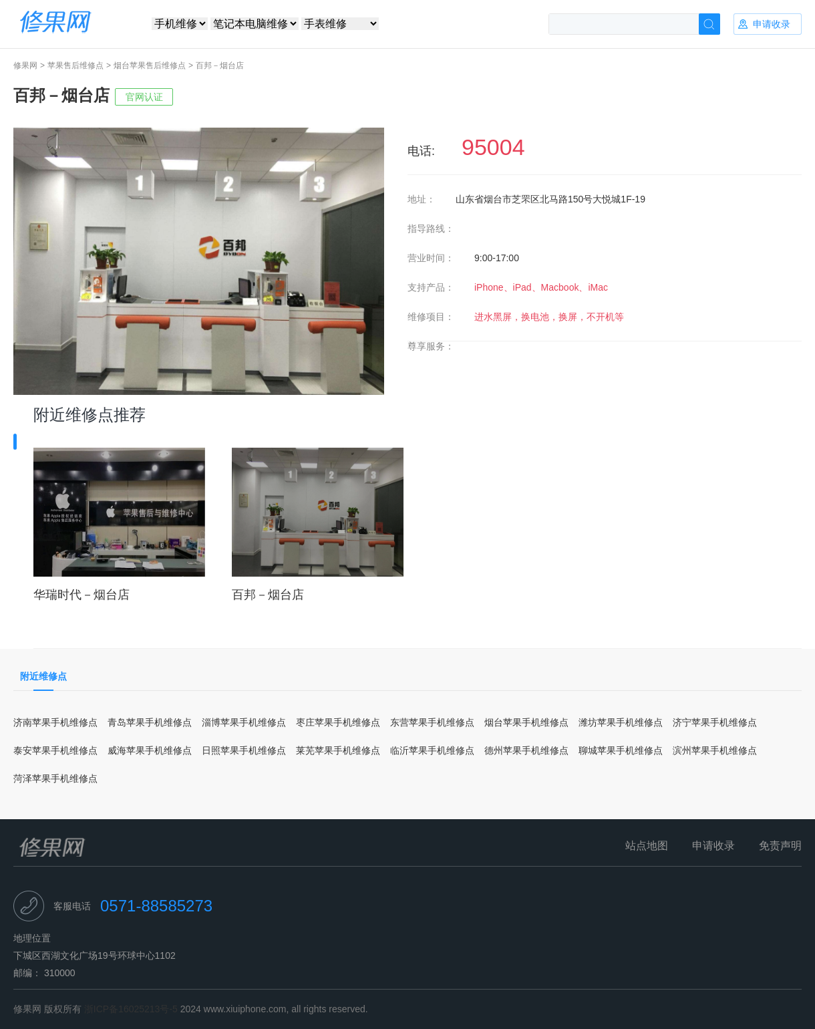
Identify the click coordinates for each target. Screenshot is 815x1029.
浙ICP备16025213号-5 (131, 1009)
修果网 (25, 65)
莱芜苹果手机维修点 (338, 750)
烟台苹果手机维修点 (526, 722)
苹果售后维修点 (75, 65)
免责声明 (780, 845)
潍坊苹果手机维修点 (621, 722)
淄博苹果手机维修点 (244, 722)
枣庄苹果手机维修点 (338, 722)
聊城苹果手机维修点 (621, 750)
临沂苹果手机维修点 (432, 750)
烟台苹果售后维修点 (150, 65)
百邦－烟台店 (268, 594)
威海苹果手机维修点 (150, 750)
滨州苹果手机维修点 (715, 750)
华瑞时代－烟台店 (81, 594)
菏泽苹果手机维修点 (55, 778)
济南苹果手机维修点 (55, 722)
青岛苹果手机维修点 (150, 722)
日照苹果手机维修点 (244, 750)
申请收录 (713, 845)
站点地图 (646, 845)
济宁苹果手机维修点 (715, 722)
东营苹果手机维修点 (432, 722)
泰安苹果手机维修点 (55, 750)
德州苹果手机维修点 (526, 750)
